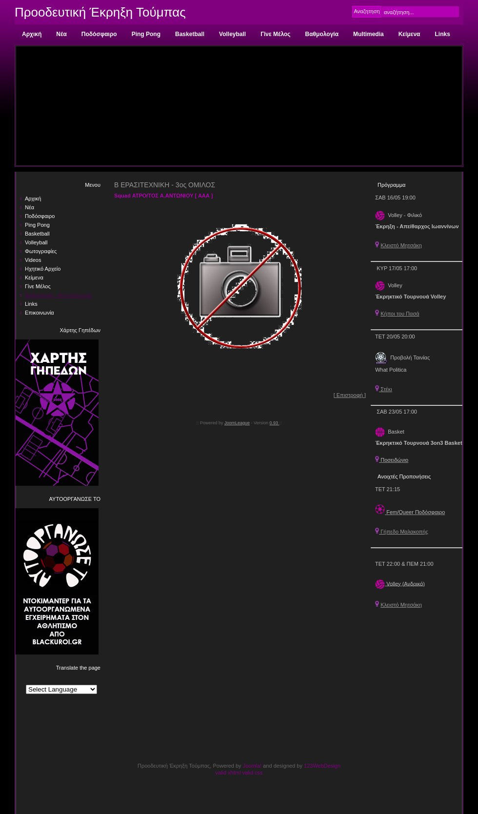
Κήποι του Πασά (399, 314)
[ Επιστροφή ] (350, 395)
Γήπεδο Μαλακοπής (401, 532)
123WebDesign (322, 766)
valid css (252, 772)
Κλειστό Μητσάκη (401, 245)
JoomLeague (237, 422)
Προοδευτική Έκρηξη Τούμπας (100, 12)
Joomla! (252, 766)
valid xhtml (227, 772)
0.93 (274, 422)
